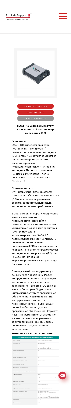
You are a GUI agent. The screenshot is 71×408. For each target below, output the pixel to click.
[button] (62, 376)
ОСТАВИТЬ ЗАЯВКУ (35, 106)
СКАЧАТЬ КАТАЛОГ (35, 118)
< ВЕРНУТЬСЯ (35, 112)
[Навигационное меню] (63, 16)
